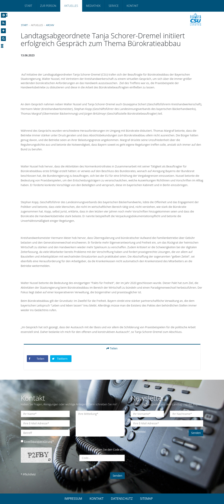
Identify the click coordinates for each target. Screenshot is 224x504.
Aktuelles (71, 6)
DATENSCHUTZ (122, 498)
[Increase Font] (3, 30)
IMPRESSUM (73, 498)
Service (114, 6)
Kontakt (132, 6)
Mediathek (93, 6)
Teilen (112, 348)
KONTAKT (97, 498)
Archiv (50, 25)
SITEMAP (146, 498)
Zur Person (48, 6)
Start (28, 6)
